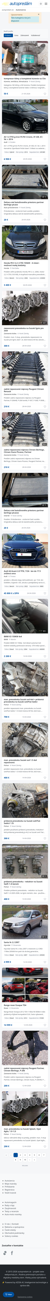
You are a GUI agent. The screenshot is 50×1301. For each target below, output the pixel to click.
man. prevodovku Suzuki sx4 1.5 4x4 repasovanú (20, 761)
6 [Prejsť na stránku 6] (39, 1155)
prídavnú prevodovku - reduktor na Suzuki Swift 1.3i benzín (23, 882)
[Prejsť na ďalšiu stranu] (30, 1160)
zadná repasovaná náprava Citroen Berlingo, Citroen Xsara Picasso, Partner (24, 450)
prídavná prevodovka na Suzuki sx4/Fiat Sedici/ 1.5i (22, 822)
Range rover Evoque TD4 (15, 1005)
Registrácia (9, 1189)
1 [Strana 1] (15, 1155)
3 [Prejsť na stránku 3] (24, 1155)
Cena (16, 35)
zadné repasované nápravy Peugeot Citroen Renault (24, 390)
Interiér (7, 516)
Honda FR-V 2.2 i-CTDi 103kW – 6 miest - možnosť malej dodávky (22, 264)
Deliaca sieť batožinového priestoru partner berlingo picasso (24, 511)
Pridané (8, 35)
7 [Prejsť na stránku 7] (43, 1155)
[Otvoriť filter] (8, 1294)
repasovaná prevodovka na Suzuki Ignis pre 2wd (24, 329)
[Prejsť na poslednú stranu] (34, 1160)
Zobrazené (25, 35)
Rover (6, 1008)
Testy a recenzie (12, 1211)
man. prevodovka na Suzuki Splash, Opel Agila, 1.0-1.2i (22, 1130)
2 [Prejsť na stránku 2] (20, 1155)
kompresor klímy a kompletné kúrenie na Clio (25, 78)
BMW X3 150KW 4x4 (13, 636)
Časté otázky (10, 1230)
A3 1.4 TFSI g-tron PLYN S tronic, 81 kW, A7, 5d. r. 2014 (23, 138)
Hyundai (7, 945)
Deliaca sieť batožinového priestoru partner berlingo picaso (24, 203)
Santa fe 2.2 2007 (11, 942)
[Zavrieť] (38, 14)
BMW (6, 639)
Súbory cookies (11, 1236)
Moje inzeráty (11, 1183)
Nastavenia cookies (25, 1297)
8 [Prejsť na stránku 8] (15, 1160)
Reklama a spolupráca (14, 1227)
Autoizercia (9, 1180)
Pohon (6, 705)
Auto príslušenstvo (11, 207)
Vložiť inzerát (10, 1193)
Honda (6, 268)
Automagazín (10, 1202)
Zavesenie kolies (10, 333)
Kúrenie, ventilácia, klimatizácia (16, 81)
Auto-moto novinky (13, 1214)
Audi (5, 142)
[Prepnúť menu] (46, 4)
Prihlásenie (9, 1186)
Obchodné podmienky (14, 1233)
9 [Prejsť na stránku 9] (20, 1160)
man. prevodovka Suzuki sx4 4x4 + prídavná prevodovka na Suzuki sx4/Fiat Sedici (24, 700)
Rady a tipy (9, 1205)
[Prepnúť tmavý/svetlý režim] (41, 4)
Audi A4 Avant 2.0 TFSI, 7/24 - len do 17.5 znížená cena (22, 572)
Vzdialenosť (35, 35)
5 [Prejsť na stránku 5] (34, 1155)
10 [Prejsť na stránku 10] (25, 1160)
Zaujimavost (10, 1208)
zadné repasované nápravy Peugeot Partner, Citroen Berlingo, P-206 (24, 1069)
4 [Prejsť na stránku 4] (29, 1155)
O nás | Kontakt (12, 1224)
